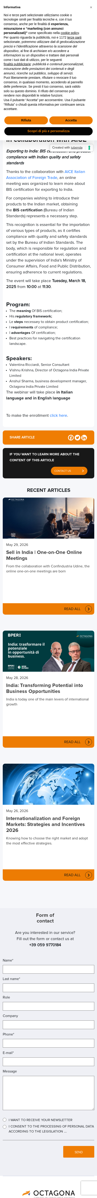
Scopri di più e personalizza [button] (48, 131)
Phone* (8, 1034)
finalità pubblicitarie (17, 64)
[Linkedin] (84, 437)
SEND (79, 1152)
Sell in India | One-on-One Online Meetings (44, 555)
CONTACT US (69, 469)
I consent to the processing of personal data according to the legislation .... (51, 1129)
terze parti (74, 37)
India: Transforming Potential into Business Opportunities (44, 688)
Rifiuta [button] (26, 120)
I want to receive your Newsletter (40, 1120)
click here (58, 416)
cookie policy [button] (70, 33)
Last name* (11, 979)
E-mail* (8, 1053)
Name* (8, 960)
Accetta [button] (71, 120)
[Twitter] (77, 437)
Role (6, 997)
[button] (91, 7)
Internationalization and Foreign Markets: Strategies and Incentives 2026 (45, 824)
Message (10, 1071)
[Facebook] (71, 437)
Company (10, 1016)
